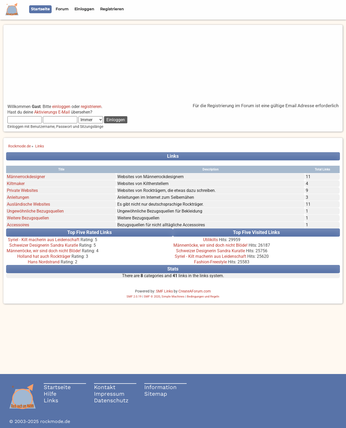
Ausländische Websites (28, 204)
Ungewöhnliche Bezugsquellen (35, 211)
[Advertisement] (173, 62)
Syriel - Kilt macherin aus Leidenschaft (43, 239)
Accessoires (18, 224)
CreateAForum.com (194, 291)
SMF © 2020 (152, 296)
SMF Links (164, 291)
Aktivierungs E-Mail (52, 112)
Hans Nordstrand (44, 261)
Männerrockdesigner (26, 176)
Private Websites (22, 190)
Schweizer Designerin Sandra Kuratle (43, 245)
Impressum (109, 393)
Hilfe (50, 393)
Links (51, 400)
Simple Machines (173, 296)
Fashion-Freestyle (210, 261)
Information (160, 387)
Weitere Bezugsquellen (28, 217)
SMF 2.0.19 (134, 296)
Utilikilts (210, 239)
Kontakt (104, 387)
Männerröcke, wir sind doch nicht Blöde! (44, 250)
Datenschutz (111, 400)
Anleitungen (18, 197)
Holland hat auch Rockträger (43, 256)
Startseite (57, 387)
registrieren (91, 106)
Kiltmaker (16, 183)
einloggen (61, 106)
